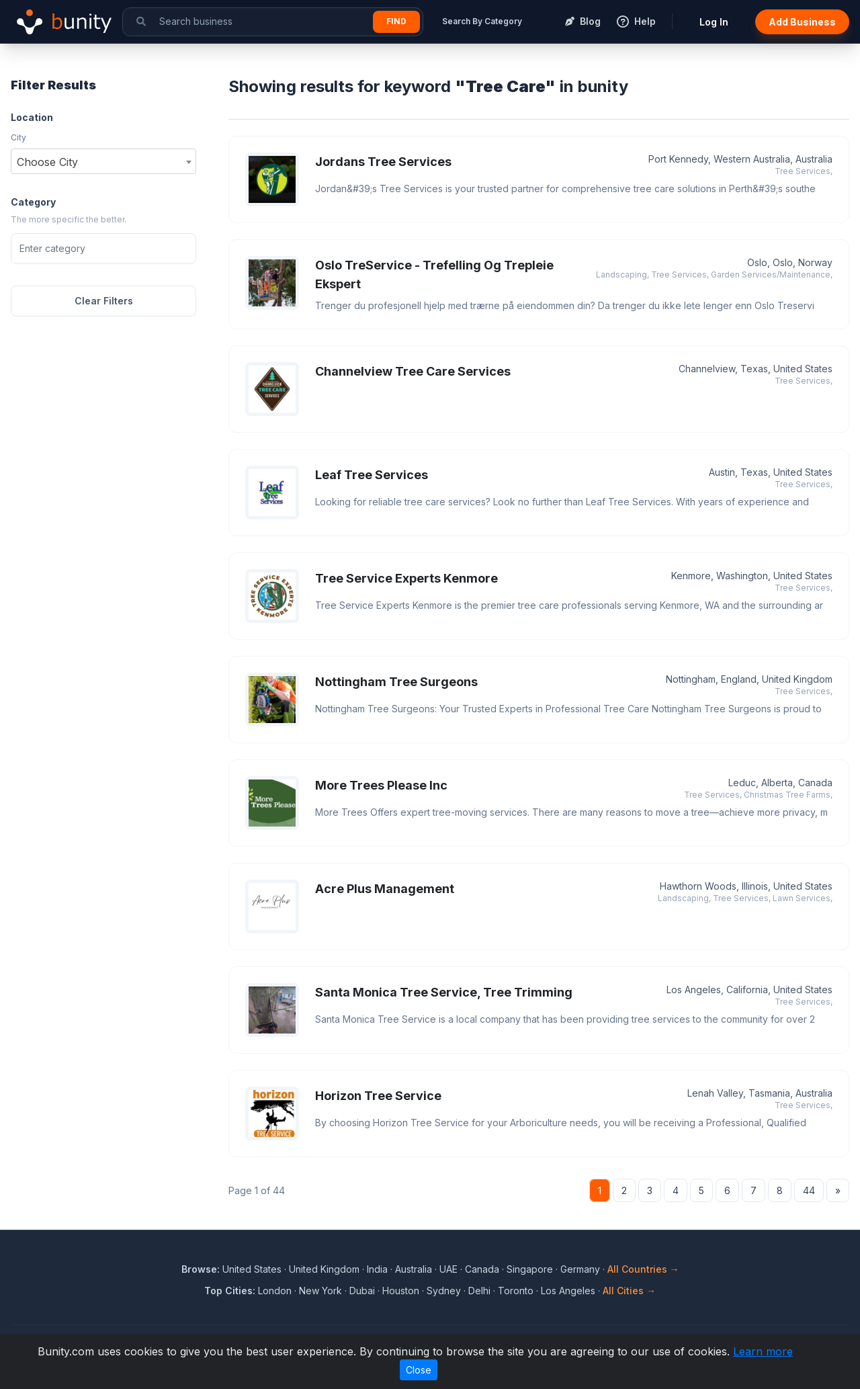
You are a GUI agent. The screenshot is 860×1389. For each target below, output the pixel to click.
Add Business (802, 22)
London (275, 1290)
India (377, 1269)
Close (418, 1370)
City (18, 137)
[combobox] (103, 161)
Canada (482, 1269)
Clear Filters (104, 300)
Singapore (530, 1269)
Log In (713, 22)
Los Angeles (568, 1290)
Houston (400, 1290)
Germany (580, 1269)
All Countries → (643, 1269)
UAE (448, 1269)
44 (809, 1190)
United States (252, 1269)
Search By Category (482, 21)
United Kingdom (324, 1269)
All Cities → (629, 1290)
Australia (413, 1269)
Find (396, 21)
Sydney (444, 1290)
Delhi (479, 1290)
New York (320, 1290)
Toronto (515, 1290)
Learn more (763, 1351)
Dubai (362, 1290)
